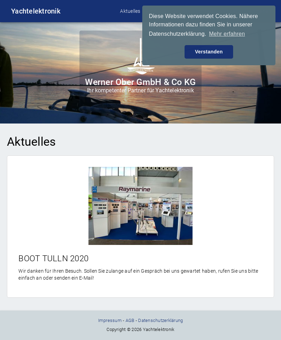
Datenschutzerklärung (160, 320)
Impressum (110, 320)
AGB (130, 320)
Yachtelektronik (35, 11)
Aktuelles (130, 11)
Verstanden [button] (209, 51)
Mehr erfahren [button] (227, 34)
